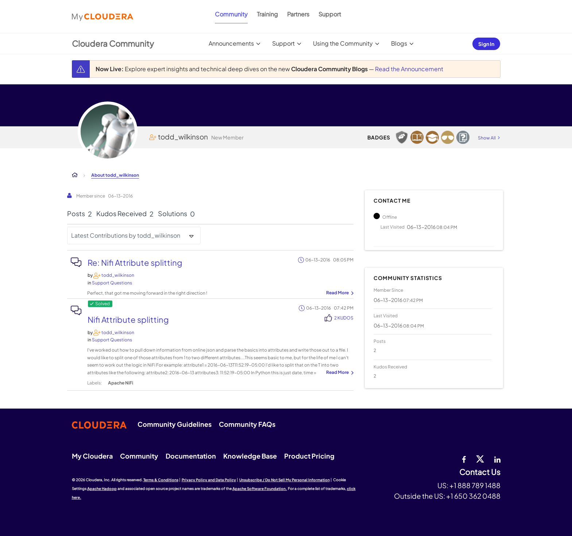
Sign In (486, 44)
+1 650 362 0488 (473, 495)
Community (231, 14)
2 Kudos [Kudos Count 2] (343, 318)
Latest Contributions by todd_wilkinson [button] (125, 235)
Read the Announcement (409, 69)
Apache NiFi (120, 383)
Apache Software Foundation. (259, 488)
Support (329, 14)
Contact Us (479, 472)
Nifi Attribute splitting (128, 319)
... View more (338, 293)
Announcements (231, 43)
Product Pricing (309, 456)
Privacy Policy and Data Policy (209, 480)
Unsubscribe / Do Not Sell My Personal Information (284, 480)
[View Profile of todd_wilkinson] (117, 275)
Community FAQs (247, 424)
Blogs (399, 43)
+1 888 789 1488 (474, 485)
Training (267, 14)
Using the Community (343, 43)
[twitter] (480, 458)
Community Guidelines (175, 424)
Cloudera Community (113, 43)
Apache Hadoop (102, 488)
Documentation (191, 456)
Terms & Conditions (160, 480)
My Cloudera (92, 456)
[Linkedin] (497, 458)
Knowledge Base (250, 456)
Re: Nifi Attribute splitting (135, 262)
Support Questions (112, 283)
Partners (298, 14)
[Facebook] (464, 458)
